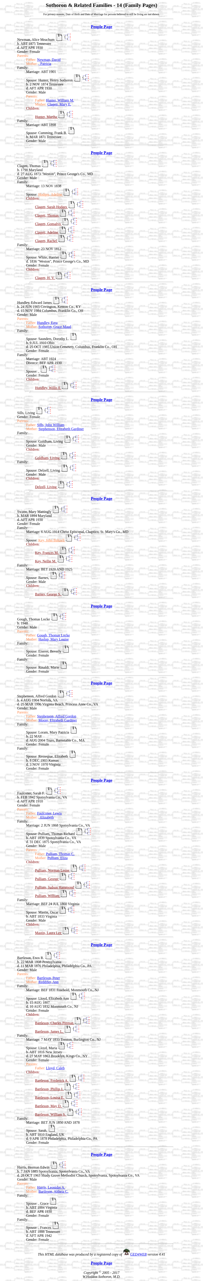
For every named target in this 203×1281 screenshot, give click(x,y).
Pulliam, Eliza (58, 858)
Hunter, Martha (46, 117)
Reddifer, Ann (49, 982)
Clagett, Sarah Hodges (51, 207)
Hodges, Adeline (50, 194)
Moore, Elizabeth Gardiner (58, 720)
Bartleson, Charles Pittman (54, 1023)
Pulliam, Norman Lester (52, 870)
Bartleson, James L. (49, 1031)
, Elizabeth (46, 817)
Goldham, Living (47, 458)
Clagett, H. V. (45, 278)
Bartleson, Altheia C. (53, 1191)
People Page (101, 26)
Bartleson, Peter (48, 978)
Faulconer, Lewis (49, 813)
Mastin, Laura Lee (48, 933)
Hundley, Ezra (47, 323)
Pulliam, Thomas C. (60, 854)
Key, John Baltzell (52, 540)
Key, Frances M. (47, 553)
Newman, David (48, 60)
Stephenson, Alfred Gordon (56, 716)
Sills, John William (50, 425)
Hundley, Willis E (48, 388)
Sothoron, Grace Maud (55, 327)
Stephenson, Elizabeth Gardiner (61, 429)
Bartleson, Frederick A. (52, 1080)
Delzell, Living (46, 487)
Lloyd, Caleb (55, 1068)
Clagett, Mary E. (59, 104)
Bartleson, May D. (48, 1106)
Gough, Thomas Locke (53, 635)
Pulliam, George (47, 879)
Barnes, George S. (48, 594)
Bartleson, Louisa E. (50, 1097)
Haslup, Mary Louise (54, 639)
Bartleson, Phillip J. (49, 1089)
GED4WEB (138, 1254)
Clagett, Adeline (47, 232)
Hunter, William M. (60, 100)
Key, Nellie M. (46, 561)
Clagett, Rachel (46, 241)
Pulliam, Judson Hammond (55, 887)
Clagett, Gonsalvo (48, 224)
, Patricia (45, 64)
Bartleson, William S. (51, 1114)
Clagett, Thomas (47, 215)
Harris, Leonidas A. (51, 1187)
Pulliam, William (47, 896)
